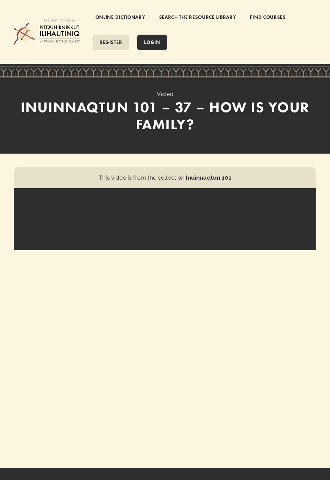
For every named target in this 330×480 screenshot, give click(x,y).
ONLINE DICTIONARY (120, 17)
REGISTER (110, 42)
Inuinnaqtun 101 (209, 177)
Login (152, 42)
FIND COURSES (267, 17)
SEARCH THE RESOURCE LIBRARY (197, 17)
